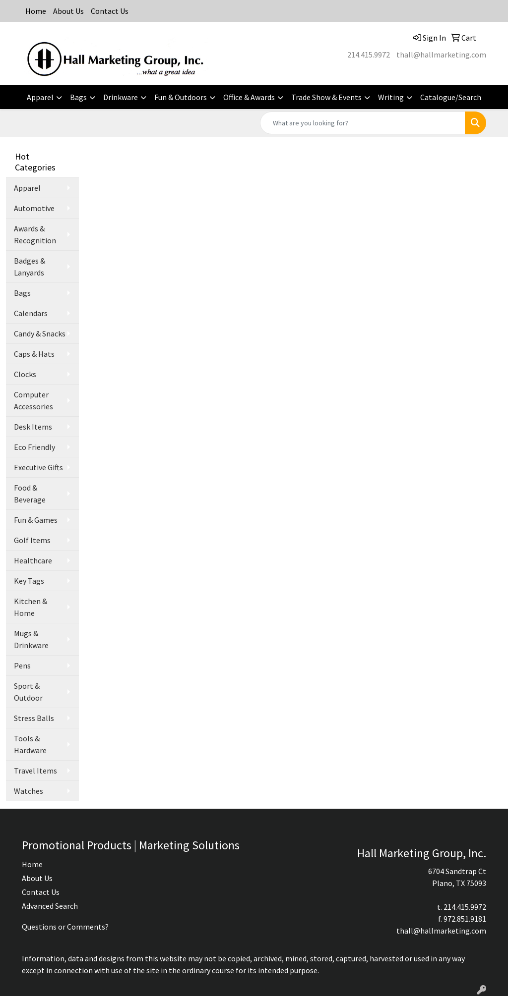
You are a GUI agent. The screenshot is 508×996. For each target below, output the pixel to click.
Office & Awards (249, 97)
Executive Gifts (38, 467)
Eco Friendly (34, 447)
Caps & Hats (34, 354)
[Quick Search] (362, 122)
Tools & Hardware (30, 744)
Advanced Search (50, 906)
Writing (391, 97)
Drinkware (120, 97)
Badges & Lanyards (29, 266)
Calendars (31, 313)
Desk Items (33, 427)
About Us (68, 11)
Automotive (34, 208)
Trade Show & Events (326, 97)
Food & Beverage (30, 493)
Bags (78, 97)
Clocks (25, 374)
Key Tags (29, 581)
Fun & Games (36, 520)
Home (35, 11)
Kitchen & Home (30, 607)
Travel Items (35, 770)
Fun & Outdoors (180, 97)
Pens (22, 665)
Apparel (40, 97)
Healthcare (33, 560)
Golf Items (32, 540)
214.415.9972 (368, 54)
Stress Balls (34, 718)
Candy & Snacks (39, 333)
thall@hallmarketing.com (441, 54)
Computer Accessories (33, 400)
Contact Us (109, 11)
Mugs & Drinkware (31, 639)
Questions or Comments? (65, 927)
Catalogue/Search (450, 97)
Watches (28, 791)
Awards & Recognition (35, 234)
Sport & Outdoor (28, 692)
